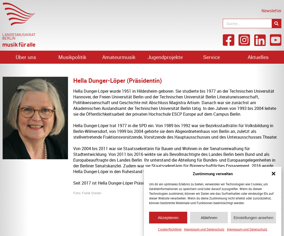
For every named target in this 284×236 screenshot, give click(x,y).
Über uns (26, 57)
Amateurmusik (118, 57)
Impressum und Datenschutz (204, 229)
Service (211, 57)
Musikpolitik (72, 57)
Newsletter (271, 11)
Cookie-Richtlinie (169, 229)
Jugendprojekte (165, 57)
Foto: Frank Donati (87, 193)
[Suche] (276, 23)
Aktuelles (258, 57)
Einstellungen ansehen (253, 217)
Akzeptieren (168, 217)
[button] (273, 173)
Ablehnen (209, 217)
